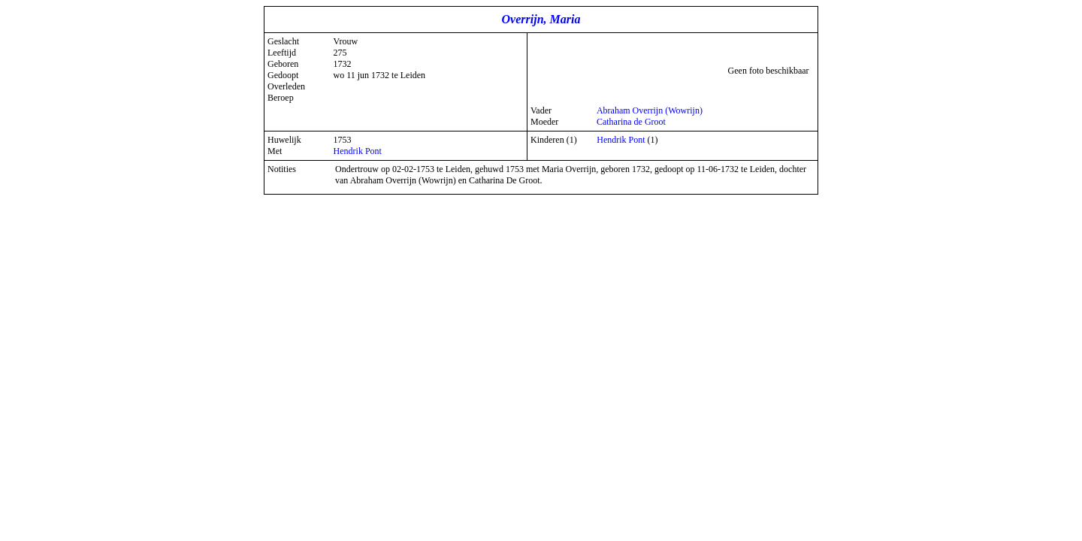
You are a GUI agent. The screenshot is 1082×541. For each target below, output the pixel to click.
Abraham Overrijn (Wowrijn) (650, 110)
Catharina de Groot (631, 121)
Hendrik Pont (358, 151)
